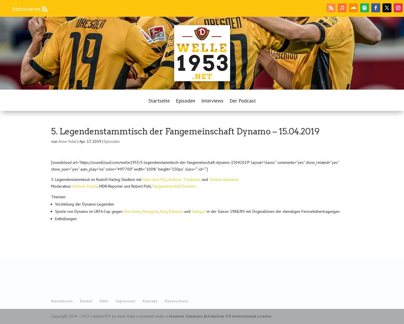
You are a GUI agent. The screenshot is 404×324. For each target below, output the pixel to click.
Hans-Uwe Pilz (154, 179)
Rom (163, 211)
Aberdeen (132, 211)
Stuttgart (199, 211)
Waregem (150, 211)
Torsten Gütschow (224, 179)
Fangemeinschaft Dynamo (174, 186)
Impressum (125, 301)
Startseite (159, 101)
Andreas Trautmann (184, 179)
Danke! (86, 301)
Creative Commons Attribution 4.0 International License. (220, 316)
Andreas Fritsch (85, 186)
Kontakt (150, 301)
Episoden (185, 101)
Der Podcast (243, 101)
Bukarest (176, 211)
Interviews (212, 101)
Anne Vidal (67, 141)
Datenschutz (176, 301)
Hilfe (104, 301)
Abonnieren (26, 9)
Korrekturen (62, 301)
